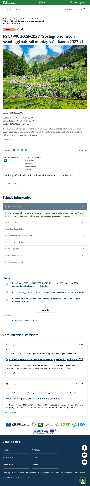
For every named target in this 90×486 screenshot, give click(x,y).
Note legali (36, 450)
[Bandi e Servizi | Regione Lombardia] (9, 2)
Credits (35, 464)
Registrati (82, 3)
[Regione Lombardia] (14, 9)
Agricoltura (12, 18)
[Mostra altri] (45, 310)
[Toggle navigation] (5, 10)
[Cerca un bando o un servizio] (72, 9)
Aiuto (44, 3)
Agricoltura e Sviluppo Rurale (28, 18)
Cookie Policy (8, 464)
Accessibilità (8, 457)
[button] (81, 41)
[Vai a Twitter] (84, 455)
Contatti (35, 457)
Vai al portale (11, 183)
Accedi (75, 3)
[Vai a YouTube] (84, 462)
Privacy (6, 450)
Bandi (5, 18)
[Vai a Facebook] (84, 448)
